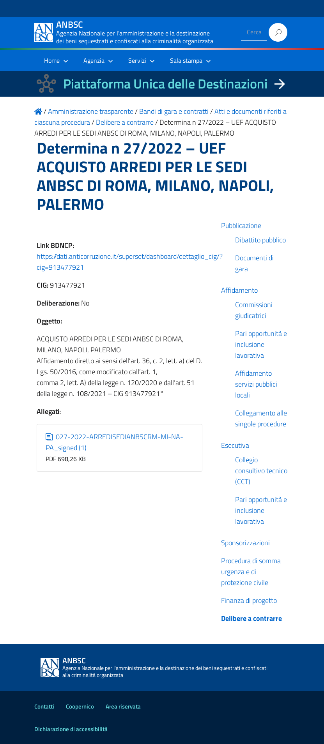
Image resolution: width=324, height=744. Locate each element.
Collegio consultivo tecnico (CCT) (261, 470)
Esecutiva (235, 445)
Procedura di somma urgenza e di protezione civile (251, 571)
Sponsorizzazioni (245, 542)
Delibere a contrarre (251, 618)
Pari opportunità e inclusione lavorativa (261, 344)
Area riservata (123, 706)
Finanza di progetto (249, 600)
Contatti (44, 706)
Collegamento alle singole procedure (261, 418)
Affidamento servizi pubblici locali (256, 384)
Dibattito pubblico (260, 240)
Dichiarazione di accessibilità (71, 729)
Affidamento (239, 290)
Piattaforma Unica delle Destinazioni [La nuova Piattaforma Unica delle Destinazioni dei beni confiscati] (165, 84)
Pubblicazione (241, 225)
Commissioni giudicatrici (254, 310)
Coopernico (80, 706)
